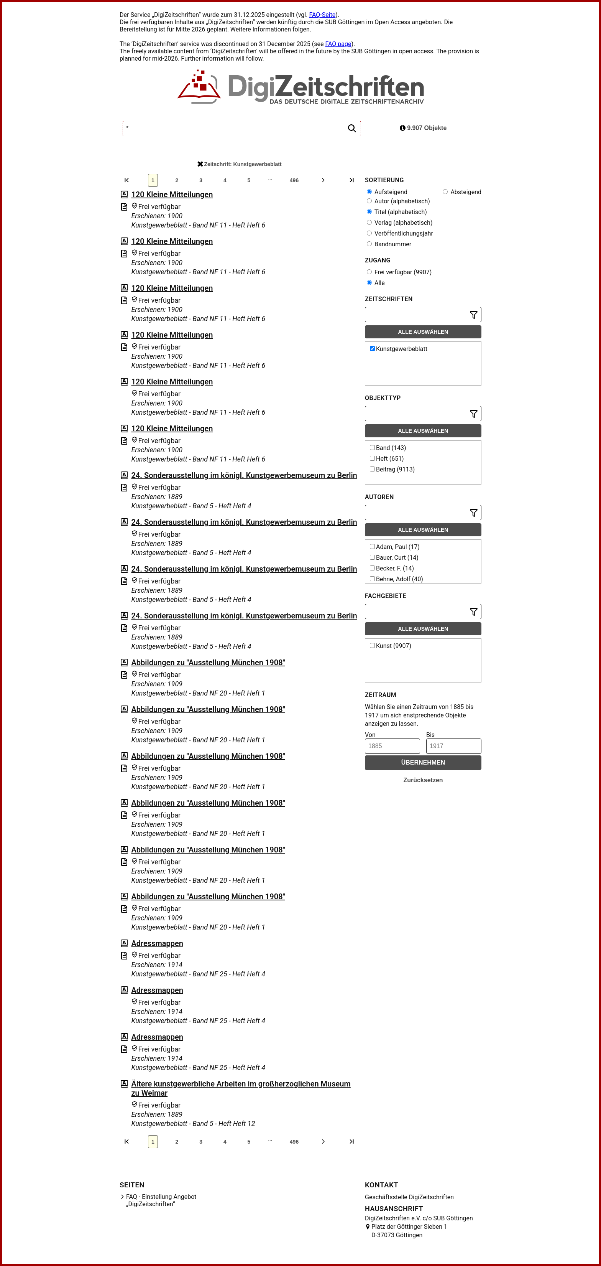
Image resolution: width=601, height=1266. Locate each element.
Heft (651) (387, 458)
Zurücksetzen (423, 780)
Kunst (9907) (390, 645)
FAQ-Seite (322, 14)
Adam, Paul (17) (395, 547)
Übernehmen (423, 762)
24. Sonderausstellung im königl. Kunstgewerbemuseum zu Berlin (244, 475)
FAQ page (338, 44)
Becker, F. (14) (392, 568)
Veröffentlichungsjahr (400, 233)
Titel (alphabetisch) (397, 212)
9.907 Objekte (423, 128)
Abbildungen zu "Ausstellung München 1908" (208, 662)
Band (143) (388, 448)
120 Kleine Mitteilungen (172, 194)
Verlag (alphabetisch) (399, 222)
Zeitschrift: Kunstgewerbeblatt (239, 164)
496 (294, 180)
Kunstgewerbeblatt (398, 349)
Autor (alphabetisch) (398, 201)
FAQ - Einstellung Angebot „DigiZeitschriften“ (161, 1200)
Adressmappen (157, 943)
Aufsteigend (387, 192)
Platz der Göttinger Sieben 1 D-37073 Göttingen (409, 1231)
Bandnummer (389, 244)
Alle (376, 283)
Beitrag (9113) (392, 469)
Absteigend (462, 192)
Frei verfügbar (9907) (399, 272)
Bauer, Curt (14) (394, 557)
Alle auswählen (423, 332)
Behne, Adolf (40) (396, 579)
